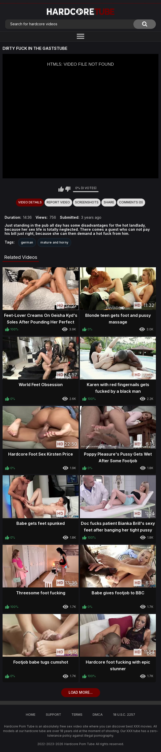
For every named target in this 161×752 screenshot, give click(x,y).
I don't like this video (67, 189)
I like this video (61, 189)
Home (30, 714)
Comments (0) (131, 202)
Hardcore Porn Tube (79, 744)
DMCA (98, 714)
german (27, 242)
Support (53, 714)
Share (109, 202)
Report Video (58, 202)
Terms (76, 714)
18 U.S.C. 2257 (124, 714)
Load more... (81, 692)
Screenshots (87, 202)
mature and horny (54, 242)
